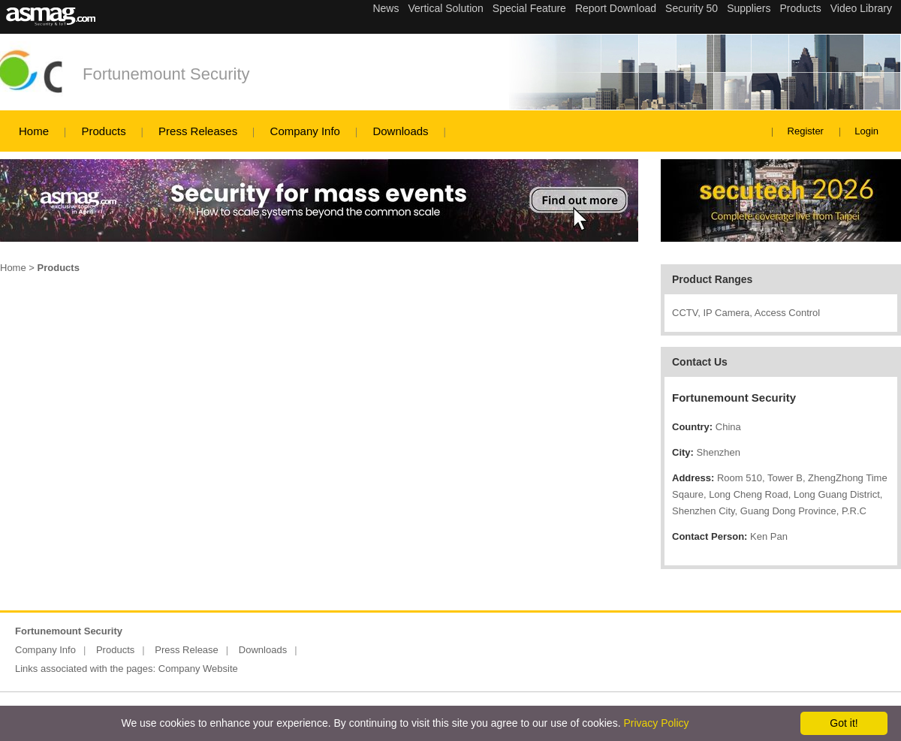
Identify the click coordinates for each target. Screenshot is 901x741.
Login (866, 131)
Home (34, 131)
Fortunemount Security (166, 74)
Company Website (198, 668)
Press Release (186, 649)
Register (806, 131)
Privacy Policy (656, 723)
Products (103, 131)
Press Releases (197, 131)
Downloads (400, 131)
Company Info (305, 131)
